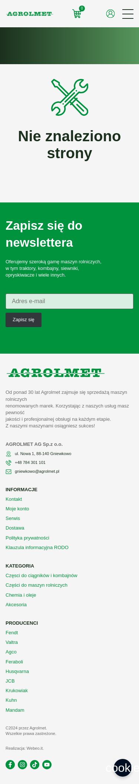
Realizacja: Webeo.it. (25, 748)
